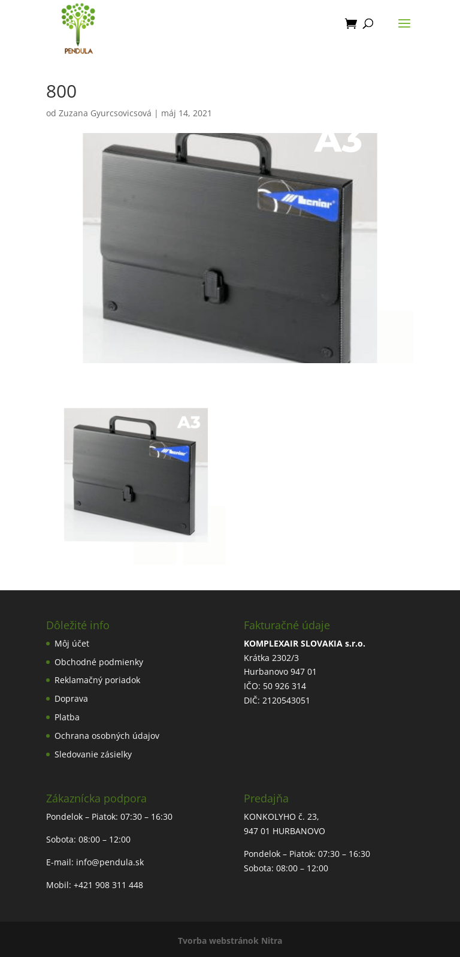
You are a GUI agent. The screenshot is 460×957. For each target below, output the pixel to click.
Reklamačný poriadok (97, 680)
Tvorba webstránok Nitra (230, 940)
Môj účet (72, 643)
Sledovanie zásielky (93, 754)
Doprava (71, 698)
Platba (67, 717)
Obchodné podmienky (99, 662)
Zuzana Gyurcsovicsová (105, 113)
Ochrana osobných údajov (107, 735)
